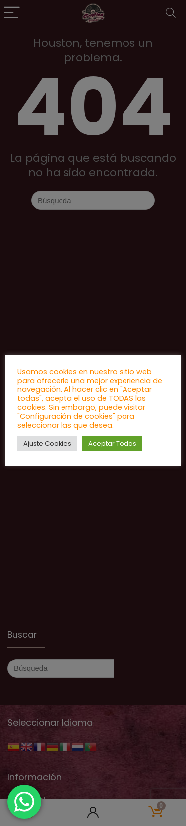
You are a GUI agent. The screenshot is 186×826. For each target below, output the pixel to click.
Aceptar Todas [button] (112, 443)
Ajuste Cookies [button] (47, 443)
